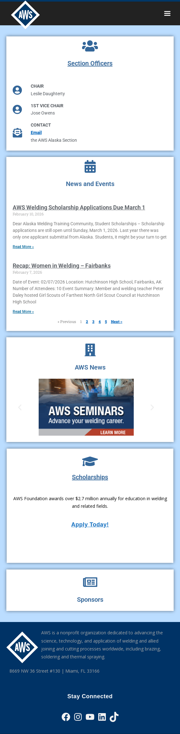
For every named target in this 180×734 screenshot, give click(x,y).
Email (36, 132)
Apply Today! (90, 524)
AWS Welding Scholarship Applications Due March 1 (79, 207)
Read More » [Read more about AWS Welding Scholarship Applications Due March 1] (23, 247)
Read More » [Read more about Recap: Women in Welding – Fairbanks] (23, 311)
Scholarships (90, 477)
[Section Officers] (90, 46)
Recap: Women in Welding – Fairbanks (62, 265)
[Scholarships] (90, 461)
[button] (20, 407)
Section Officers (90, 63)
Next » (116, 321)
